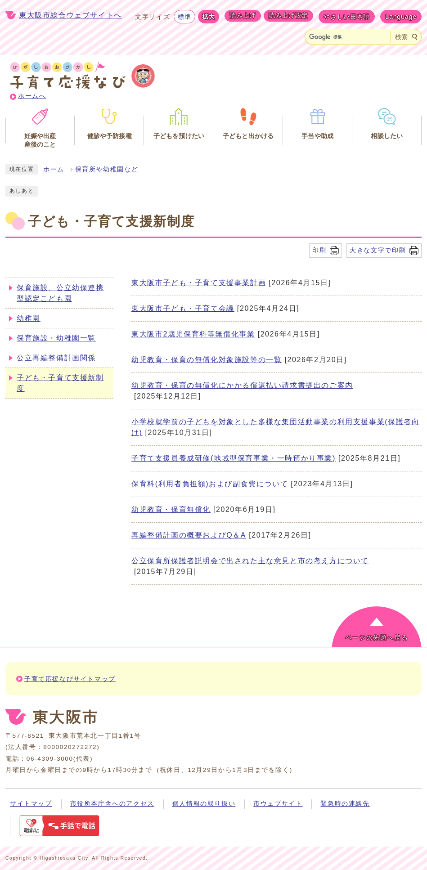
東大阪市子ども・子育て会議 (182, 308)
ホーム (53, 169)
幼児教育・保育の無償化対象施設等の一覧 (206, 359)
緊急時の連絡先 (344, 803)
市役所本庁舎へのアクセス (112, 803)
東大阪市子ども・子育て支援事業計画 (198, 283)
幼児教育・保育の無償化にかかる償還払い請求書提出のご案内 (242, 385)
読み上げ (242, 15)
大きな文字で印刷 (378, 250)
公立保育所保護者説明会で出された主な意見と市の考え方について (250, 561)
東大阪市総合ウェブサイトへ (70, 15)
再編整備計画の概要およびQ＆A (188, 535)
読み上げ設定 (288, 15)
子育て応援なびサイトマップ (70, 679)
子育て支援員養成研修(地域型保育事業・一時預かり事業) (233, 458)
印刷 (319, 250)
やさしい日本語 (347, 16)
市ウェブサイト (277, 803)
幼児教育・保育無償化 (171, 509)
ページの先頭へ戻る (376, 637)
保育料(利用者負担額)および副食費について (209, 484)
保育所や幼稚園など (106, 169)
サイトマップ (31, 803)
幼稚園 (28, 318)
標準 (184, 16)
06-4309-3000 (50, 758)
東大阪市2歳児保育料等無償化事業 (193, 334)
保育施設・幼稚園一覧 (56, 338)
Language (401, 16)
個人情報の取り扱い (203, 803)
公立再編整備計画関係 (56, 358)
